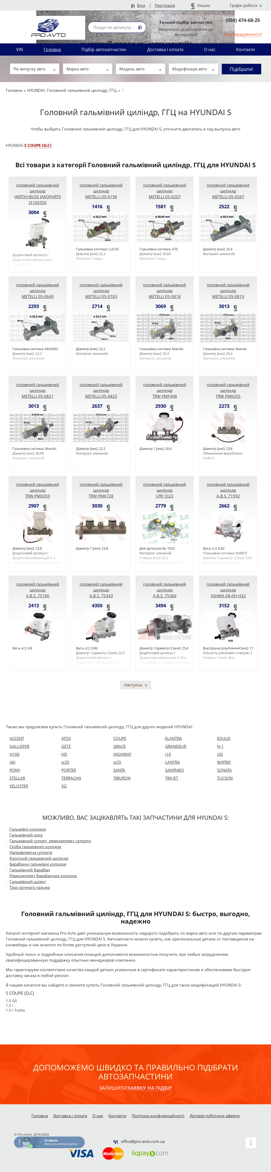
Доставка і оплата (165, 49)
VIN (19, 49)
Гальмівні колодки (28, 829)
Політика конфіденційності (158, 1115)
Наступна (133, 684)
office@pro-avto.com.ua (143, 1141)
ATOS (66, 738)
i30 (220, 754)
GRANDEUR (175, 746)
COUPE (119, 738)
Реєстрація (165, 5)
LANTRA (172, 762)
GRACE (119, 746)
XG (64, 786)
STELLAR (17, 778)
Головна (52, 49)
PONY (15, 770)
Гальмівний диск (26, 835)
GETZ (66, 746)
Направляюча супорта (31, 852)
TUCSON (225, 778)
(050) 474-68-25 (243, 20)
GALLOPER (19, 746)
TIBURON (121, 778)
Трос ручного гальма (30, 887)
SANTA (119, 770)
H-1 (220, 746)
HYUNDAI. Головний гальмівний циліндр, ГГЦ (71, 90)
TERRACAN (71, 778)
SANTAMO (174, 770)
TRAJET (171, 778)
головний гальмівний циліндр (37, 193)
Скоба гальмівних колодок (35, 846)
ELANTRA (173, 738)
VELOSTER (19, 786)
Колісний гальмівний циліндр (39, 858)
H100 (15, 754)
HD (64, 754)
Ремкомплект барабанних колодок (43, 875)
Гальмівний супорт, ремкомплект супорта (50, 840)
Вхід (141, 5)
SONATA (224, 770)
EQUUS (223, 738)
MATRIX (224, 762)
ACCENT (17, 738)
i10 (168, 754)
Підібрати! (241, 69)
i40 (12, 762)
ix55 (117, 762)
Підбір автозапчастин (104, 49)
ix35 (65, 762)
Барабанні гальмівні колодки (38, 864)
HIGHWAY (122, 754)
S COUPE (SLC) (37, 145)
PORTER (68, 770)
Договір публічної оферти (215, 1115)
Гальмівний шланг (28, 881)
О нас (209, 49)
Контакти (245, 49)
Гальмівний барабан (30, 869)
